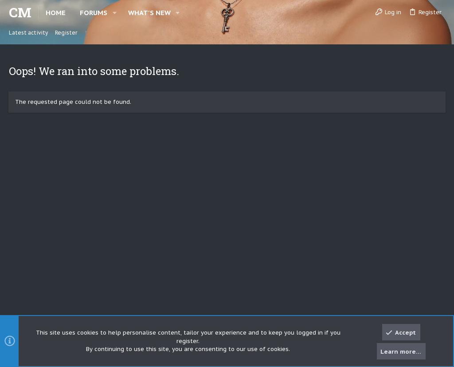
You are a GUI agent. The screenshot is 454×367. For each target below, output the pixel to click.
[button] (114, 12)
